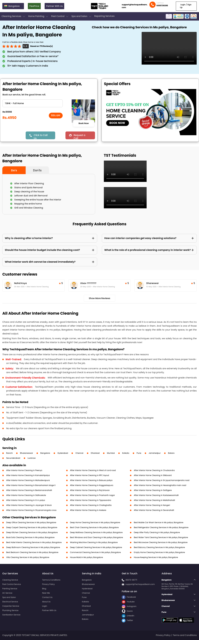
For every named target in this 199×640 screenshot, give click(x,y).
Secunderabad (13, 458)
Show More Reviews (99, 298)
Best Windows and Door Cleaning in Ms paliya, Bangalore (96, 537)
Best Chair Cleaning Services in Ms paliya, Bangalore (94, 527)
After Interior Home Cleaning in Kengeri (152, 505)
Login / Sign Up (185, 6)
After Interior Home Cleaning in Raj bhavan (90, 490)
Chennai (79, 453)
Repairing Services (104, 16)
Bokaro (171, 453)
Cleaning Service (10, 580)
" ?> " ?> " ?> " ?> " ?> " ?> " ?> (32, 103)
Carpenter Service (10, 606)
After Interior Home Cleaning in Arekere (88, 510)
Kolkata (125, 453)
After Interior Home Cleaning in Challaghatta (91, 505)
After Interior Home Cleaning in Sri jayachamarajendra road (161, 480)
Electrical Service (10, 601)
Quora (127, 611)
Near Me (46, 593)
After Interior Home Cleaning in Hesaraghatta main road (160, 485)
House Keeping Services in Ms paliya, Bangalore (156, 557)
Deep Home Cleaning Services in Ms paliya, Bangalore (95, 522)
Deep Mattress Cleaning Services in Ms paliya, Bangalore (96, 532)
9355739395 (162, 5)
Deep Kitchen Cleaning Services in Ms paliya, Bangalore (32, 532)
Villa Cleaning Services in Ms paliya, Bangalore (27, 557)
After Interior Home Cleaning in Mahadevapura (28, 480)
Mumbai (111, 453)
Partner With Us (54, 6)
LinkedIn (128, 615)
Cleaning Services (14, 16)
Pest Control (60, 16)
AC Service (7, 593)
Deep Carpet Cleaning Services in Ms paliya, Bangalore (31, 527)
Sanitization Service (11, 614)
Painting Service (9, 588)
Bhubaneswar (26, 453)
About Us (46, 601)
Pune (139, 453)
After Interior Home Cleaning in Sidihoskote (26, 495)
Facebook (129, 597)
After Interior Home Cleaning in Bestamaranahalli (29, 490)
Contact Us (47, 597)
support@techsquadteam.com (134, 6)
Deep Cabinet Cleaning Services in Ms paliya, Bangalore (96, 547)
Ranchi (9, 453)
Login (44, 606)
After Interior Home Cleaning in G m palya (25, 500)
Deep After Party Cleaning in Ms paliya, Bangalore (157, 532)
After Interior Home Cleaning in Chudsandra (154, 470)
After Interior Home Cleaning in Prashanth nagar (92, 495)
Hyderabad (63, 453)
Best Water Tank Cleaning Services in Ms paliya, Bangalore (161, 537)
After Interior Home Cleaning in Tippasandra (90, 500)
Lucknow (32, 458)
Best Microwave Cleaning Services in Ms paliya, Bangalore (160, 542)
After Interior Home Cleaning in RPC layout (89, 475)
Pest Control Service (11, 584)
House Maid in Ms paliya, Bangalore (86, 557)
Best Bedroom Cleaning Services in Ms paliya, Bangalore (32, 552)
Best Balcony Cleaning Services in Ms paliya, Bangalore (159, 547)
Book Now (83, 123)
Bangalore (45, 453)
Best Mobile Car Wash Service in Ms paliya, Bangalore (158, 522)
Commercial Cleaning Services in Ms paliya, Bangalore (95, 552)
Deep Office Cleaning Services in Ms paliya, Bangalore (31, 522)
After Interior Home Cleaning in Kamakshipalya (28, 475)
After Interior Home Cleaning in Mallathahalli (154, 500)
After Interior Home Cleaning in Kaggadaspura (91, 485)
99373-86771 (131, 580)
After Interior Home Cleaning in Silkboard (153, 475)
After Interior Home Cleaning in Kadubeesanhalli (156, 495)
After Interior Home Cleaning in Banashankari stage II (30, 485)
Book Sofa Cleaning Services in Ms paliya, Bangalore (30, 537)
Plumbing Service (10, 610)
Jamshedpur (155, 453)
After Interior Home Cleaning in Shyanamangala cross (31, 510)
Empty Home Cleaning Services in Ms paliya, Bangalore (159, 552)
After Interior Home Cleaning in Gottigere (153, 490)
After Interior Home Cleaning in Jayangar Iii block (29, 505)
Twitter (127, 620)
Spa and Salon (81, 16)
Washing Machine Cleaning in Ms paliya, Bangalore (94, 542)
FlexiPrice (34, 6)
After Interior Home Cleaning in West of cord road (93, 470)
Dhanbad (95, 453)
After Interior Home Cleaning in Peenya (24, 470)
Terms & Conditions (51, 580)
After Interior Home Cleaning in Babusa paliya (91, 480)
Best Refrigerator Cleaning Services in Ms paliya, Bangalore (161, 527)
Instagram (129, 606)
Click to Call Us (41, 136)
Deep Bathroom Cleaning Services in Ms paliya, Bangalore (33, 547)
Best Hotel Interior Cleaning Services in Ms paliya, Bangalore (34, 542)
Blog (44, 588)
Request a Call (79, 136)
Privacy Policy (48, 584)
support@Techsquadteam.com (140, 584)
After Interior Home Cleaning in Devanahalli (154, 510)
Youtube (128, 601)
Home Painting (38, 16)
